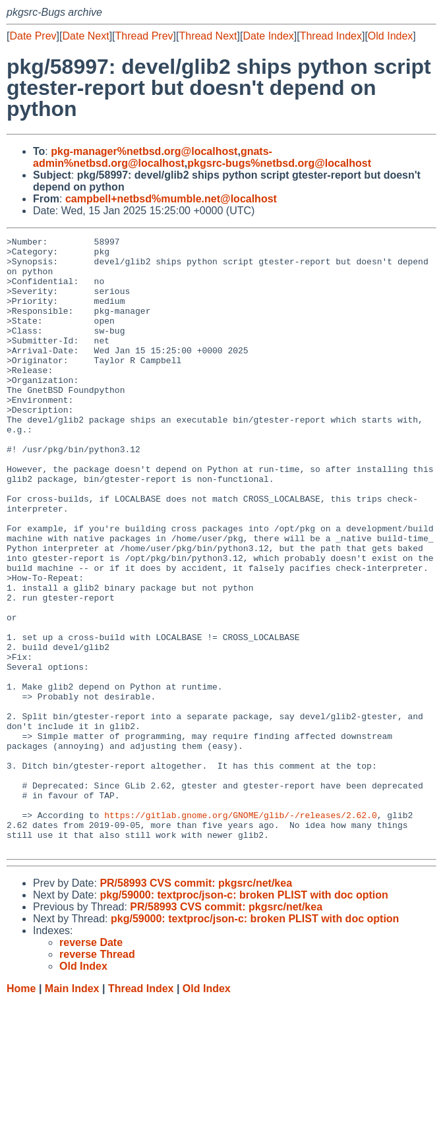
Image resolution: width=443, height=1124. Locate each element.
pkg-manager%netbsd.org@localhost (144, 151)
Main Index (72, 1111)
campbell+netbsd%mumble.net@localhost (171, 198)
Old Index (390, 36)
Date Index (268, 36)
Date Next (85, 36)
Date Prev (32, 36)
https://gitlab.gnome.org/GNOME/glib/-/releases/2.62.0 (240, 931)
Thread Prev (144, 36)
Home (21, 1111)
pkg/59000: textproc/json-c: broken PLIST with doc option (244, 1017)
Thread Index (331, 36)
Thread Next (208, 36)
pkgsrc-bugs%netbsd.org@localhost (279, 163)
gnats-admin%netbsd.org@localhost (152, 157)
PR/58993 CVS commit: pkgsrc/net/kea (196, 1005)
